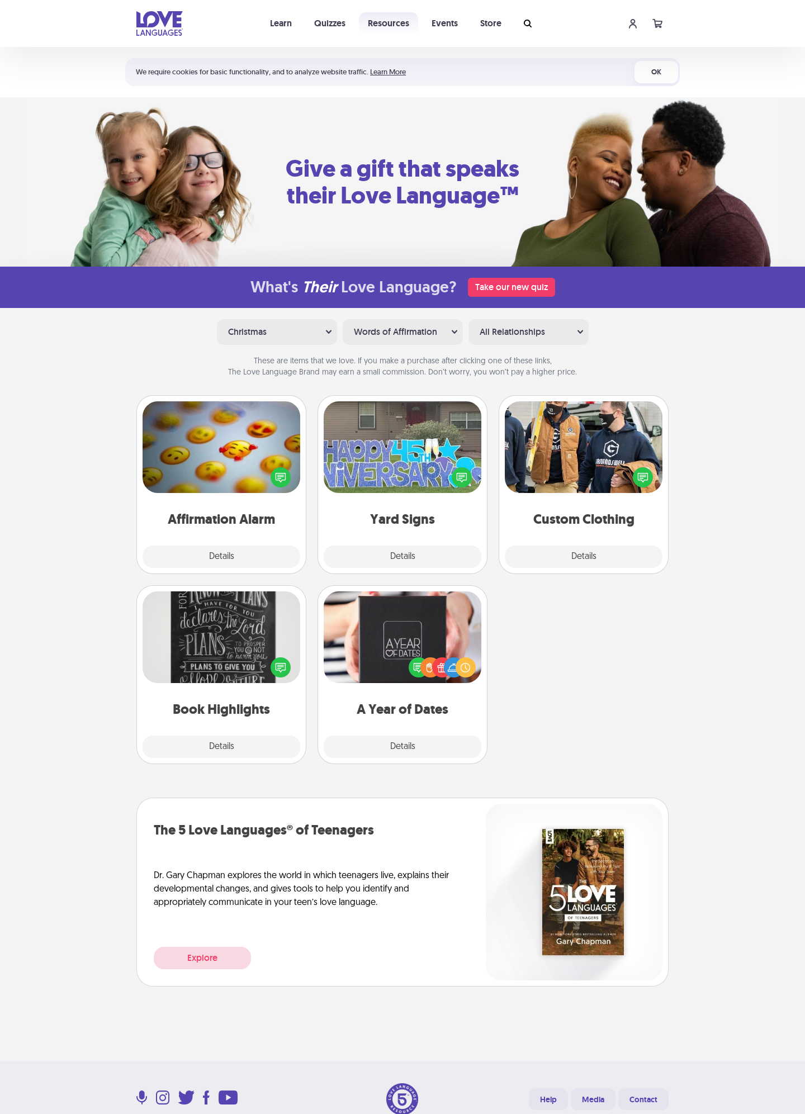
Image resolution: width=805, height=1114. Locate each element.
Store (490, 23)
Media (593, 1099)
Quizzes (329, 23)
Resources (388, 23)
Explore (202, 958)
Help (548, 1099)
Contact (643, 1099)
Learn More (388, 72)
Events (445, 23)
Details (221, 556)
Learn (281, 23)
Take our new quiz (511, 287)
